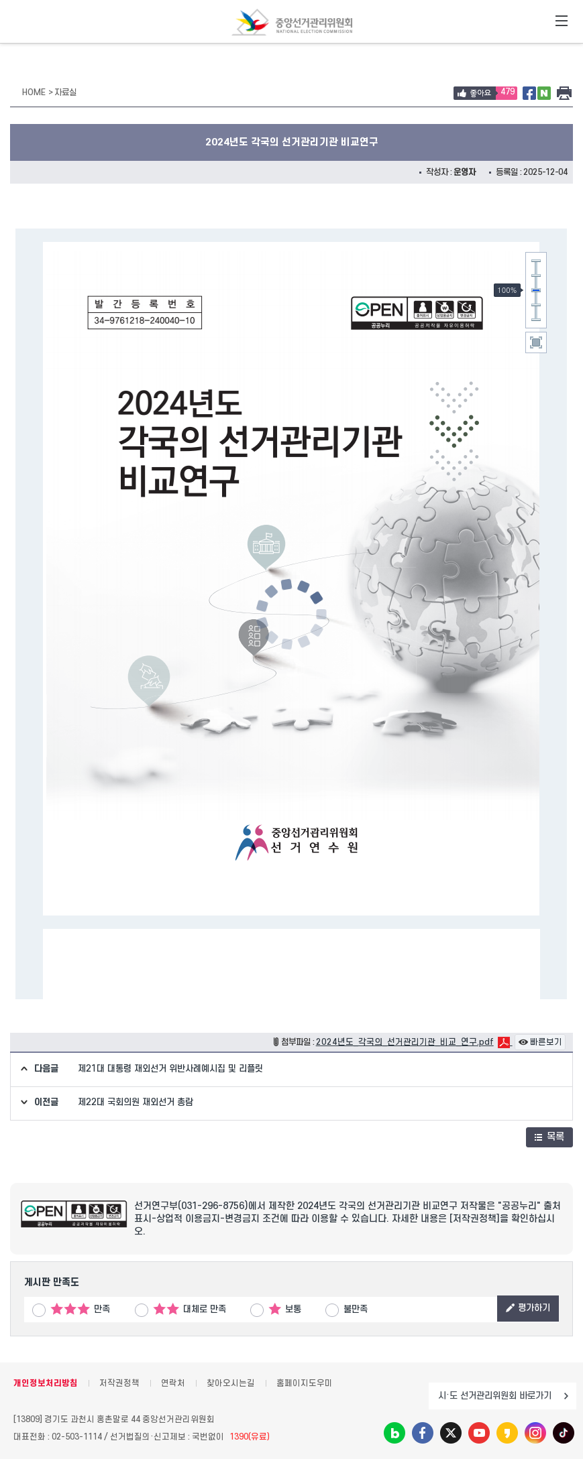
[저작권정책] (474, 1219)
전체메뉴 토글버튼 (561, 22)
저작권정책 (119, 1383)
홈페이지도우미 (304, 1383)
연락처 (173, 1383)
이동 (566, 1396)
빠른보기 (540, 1042)
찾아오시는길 (231, 1383)
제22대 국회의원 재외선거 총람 (135, 1102)
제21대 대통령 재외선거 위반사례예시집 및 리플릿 (170, 1069)
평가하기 (528, 1308)
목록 (549, 1137)
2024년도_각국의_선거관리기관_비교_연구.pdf (405, 1042)
